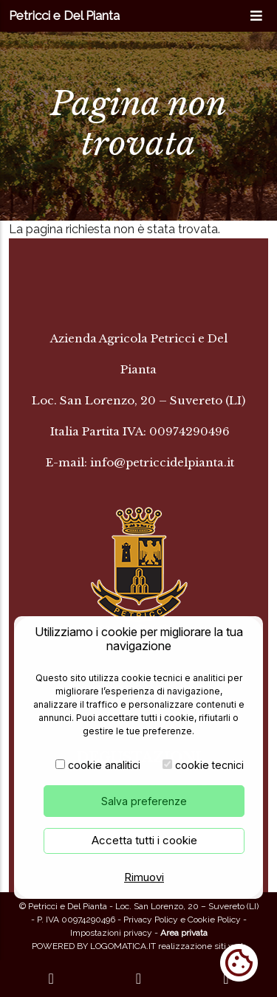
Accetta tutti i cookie (144, 842)
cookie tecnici (209, 766)
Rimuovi (144, 879)
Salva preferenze (144, 802)
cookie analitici (104, 766)
